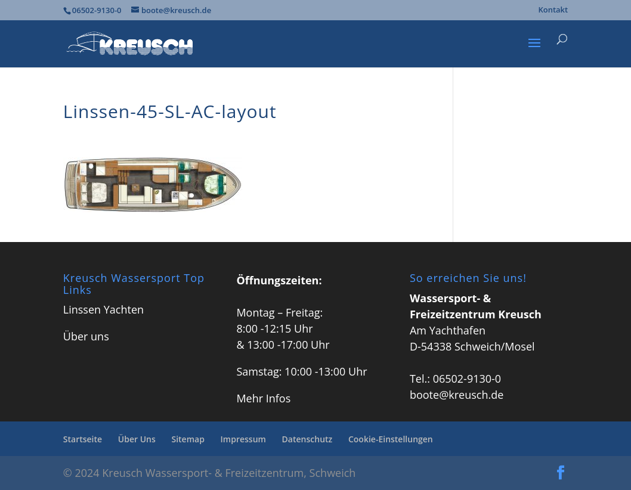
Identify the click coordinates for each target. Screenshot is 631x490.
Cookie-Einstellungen (390, 439)
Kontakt (553, 10)
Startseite (82, 439)
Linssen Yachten (103, 309)
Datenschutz (307, 439)
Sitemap (187, 439)
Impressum (243, 439)
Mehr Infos (263, 398)
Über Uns (137, 439)
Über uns (86, 336)
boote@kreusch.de (456, 394)
